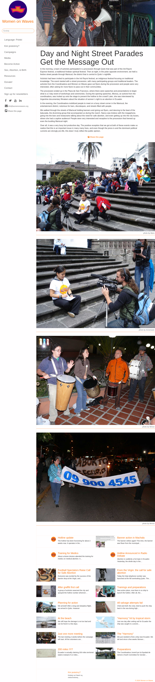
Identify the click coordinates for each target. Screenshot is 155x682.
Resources (9, 76)
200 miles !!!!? (65, 649)
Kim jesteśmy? (11, 46)
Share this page (13, 111)
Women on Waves (18, 12)
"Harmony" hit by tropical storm (133, 618)
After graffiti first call (68, 587)
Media (7, 58)
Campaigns (10, 52)
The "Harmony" (125, 633)
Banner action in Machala (131, 537)
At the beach (64, 618)
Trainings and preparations (131, 587)
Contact (8, 88)
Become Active (12, 64)
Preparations (124, 649)
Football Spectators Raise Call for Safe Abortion (74, 571)
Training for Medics (68, 553)
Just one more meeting (70, 633)
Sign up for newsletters (16, 94)
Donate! (8, 82)
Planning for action (68, 602)
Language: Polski (13, 39)
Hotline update (66, 537)
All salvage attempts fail (130, 602)
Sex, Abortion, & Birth (15, 70)
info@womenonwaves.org (16, 106)
